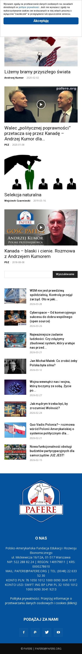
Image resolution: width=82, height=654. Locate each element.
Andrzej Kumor (14, 77)
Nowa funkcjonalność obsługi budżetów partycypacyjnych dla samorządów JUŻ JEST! (52, 451)
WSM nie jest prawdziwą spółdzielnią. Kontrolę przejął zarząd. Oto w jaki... (51, 295)
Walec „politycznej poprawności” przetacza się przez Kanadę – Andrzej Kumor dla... (37, 133)
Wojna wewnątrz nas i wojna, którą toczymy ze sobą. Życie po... (50, 386)
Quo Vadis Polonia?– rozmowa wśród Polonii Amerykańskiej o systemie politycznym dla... (52, 429)
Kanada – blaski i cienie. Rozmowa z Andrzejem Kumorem (39, 253)
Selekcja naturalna (22, 194)
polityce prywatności (29, 7)
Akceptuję (41, 21)
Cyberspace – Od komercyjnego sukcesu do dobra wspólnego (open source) (53, 317)
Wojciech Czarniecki (17, 200)
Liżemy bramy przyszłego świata (37, 71)
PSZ (6, 144)
